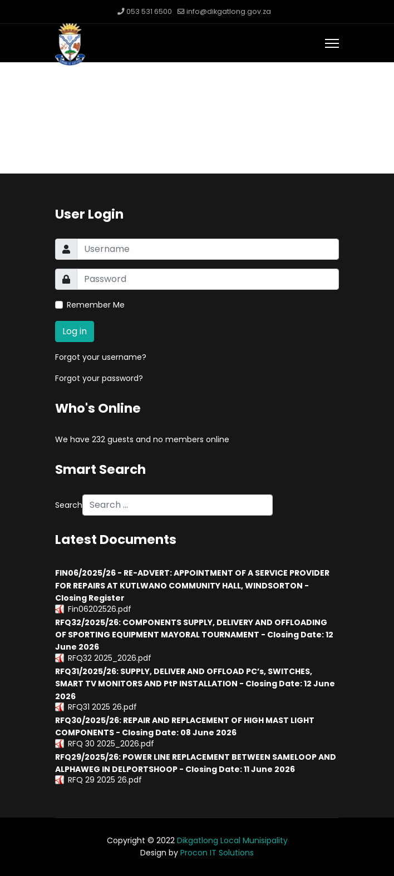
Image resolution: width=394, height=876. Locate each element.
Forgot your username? (100, 357)
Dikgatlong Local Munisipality (232, 840)
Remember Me (96, 304)
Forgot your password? (99, 378)
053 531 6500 (149, 11)
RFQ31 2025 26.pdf (102, 706)
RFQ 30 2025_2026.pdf (111, 743)
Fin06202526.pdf (99, 609)
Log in (74, 331)
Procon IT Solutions (217, 852)
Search (68, 505)
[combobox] (177, 505)
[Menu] (332, 43)
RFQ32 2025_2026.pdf (109, 658)
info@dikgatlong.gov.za (228, 11)
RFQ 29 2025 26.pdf (105, 779)
